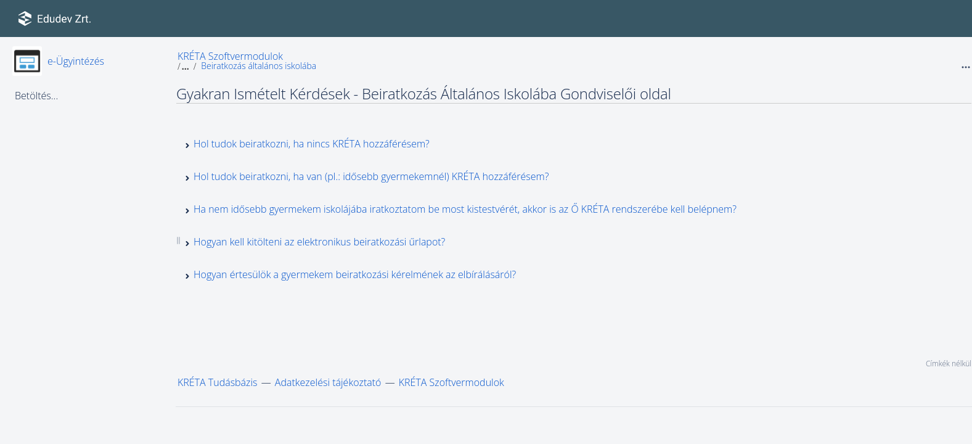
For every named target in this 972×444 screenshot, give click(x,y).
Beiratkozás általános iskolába (258, 66)
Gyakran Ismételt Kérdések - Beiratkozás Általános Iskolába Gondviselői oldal (423, 93)
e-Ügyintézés (75, 61)
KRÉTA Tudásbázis (218, 382)
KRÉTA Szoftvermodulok (230, 56)
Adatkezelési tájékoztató (328, 382)
